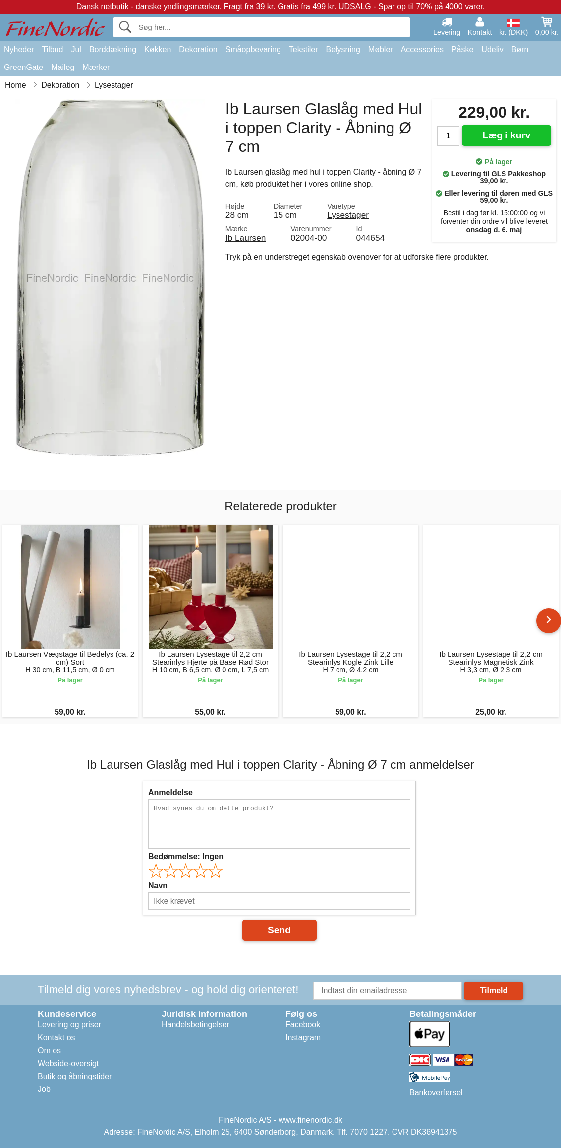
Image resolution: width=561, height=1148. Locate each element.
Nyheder (19, 49)
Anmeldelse (170, 792)
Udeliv (492, 49)
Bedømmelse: (186, 856)
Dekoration (198, 49)
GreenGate (23, 67)
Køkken (157, 49)
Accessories (422, 49)
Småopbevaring (253, 49)
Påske (462, 49)
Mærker (96, 67)
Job (44, 1089)
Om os (49, 1050)
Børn (520, 49)
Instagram (303, 1037)
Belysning (343, 49)
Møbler (380, 49)
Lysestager (348, 215)
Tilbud (52, 49)
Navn (158, 885)
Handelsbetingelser (195, 1024)
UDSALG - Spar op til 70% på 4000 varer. (411, 6)
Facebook (302, 1024)
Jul (76, 49)
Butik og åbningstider (75, 1076)
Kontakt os (56, 1037)
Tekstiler (303, 49)
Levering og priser (69, 1024)
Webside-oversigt (68, 1063)
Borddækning (112, 49)
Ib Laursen (245, 238)
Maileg (62, 67)
